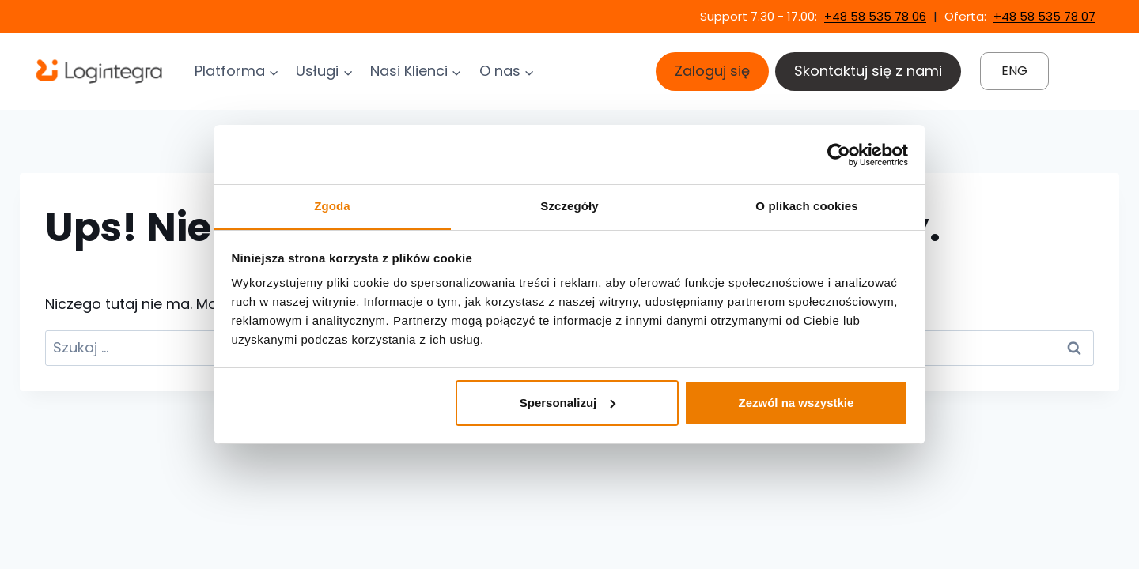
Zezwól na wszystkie (795, 402)
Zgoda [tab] (332, 206)
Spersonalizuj (568, 402)
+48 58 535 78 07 (1044, 16)
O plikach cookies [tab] (806, 206)
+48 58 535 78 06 (875, 16)
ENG (1014, 71)
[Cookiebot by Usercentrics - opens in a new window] (839, 155)
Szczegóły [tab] (569, 206)
